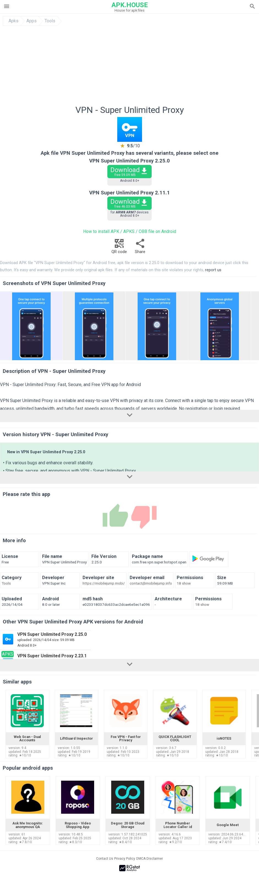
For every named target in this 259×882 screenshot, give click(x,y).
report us (213, 270)
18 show (184, 583)
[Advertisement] (129, 66)
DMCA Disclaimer (149, 859)
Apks (13, 21)
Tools (50, 21)
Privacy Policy (124, 859)
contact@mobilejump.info (151, 583)
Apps (31, 21)
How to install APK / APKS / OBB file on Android (129, 231)
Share (140, 247)
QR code (119, 247)
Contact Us (104, 859)
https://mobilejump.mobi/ (104, 583)
